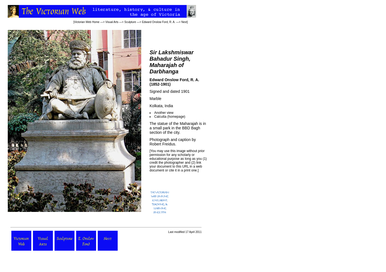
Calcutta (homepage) (169, 117)
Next (184, 22)
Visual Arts (112, 22)
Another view (163, 113)
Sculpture (130, 22)
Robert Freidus (162, 144)
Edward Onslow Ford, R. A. (159, 22)
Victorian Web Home (86, 22)
